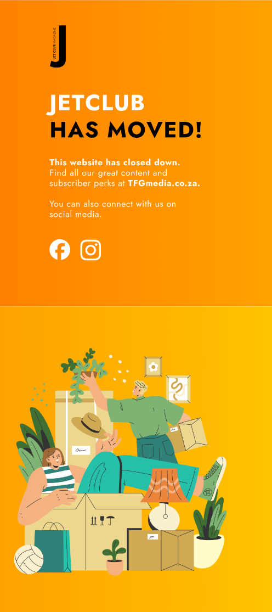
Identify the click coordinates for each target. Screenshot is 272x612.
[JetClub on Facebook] (59, 248)
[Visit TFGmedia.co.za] (124, 182)
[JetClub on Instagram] (90, 248)
